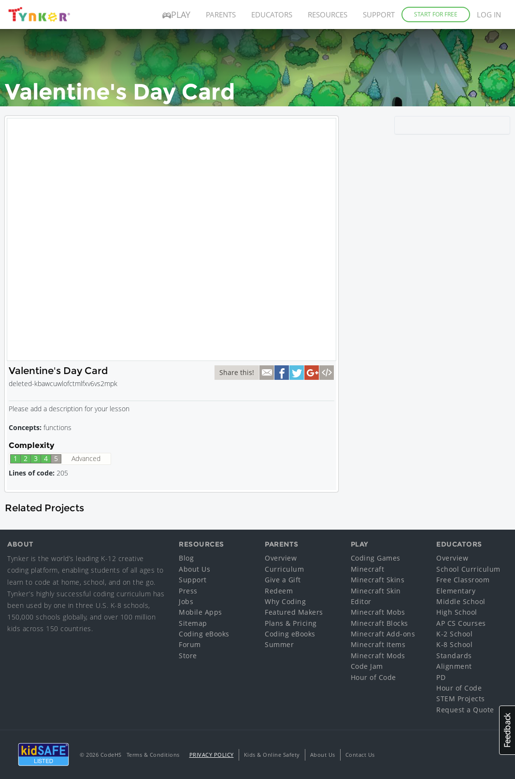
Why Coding (285, 601)
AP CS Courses (461, 623)
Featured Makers (294, 612)
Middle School (461, 601)
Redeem (279, 590)
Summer (279, 644)
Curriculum (284, 569)
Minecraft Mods (378, 655)
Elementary (455, 590)
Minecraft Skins (378, 579)
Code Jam (367, 666)
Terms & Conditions (153, 754)
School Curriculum (468, 569)
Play (176, 14)
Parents (221, 14)
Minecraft (368, 569)
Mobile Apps (200, 612)
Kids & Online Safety (272, 754)
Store (188, 655)
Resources (327, 14)
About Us (194, 569)
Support (379, 14)
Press (188, 590)
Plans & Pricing (291, 623)
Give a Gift (283, 579)
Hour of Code (373, 677)
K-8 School (454, 644)
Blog (186, 558)
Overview (281, 558)
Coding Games (376, 558)
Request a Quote (465, 709)
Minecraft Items (378, 644)
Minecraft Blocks (379, 623)
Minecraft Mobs (378, 612)
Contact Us (360, 754)
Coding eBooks (204, 633)
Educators (271, 14)
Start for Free (436, 14)
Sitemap (193, 623)
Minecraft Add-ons (383, 633)
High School (456, 612)
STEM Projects (460, 698)
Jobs (186, 601)
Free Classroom (462, 579)
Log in (489, 14)
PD (440, 677)
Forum (190, 644)
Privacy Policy (211, 754)
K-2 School (454, 633)
